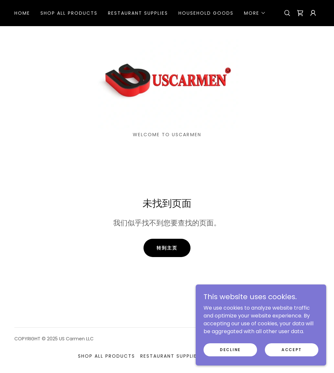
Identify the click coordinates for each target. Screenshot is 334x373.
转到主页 (167, 248)
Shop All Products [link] (69, 13)
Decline (230, 349)
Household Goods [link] (206, 13)
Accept (291, 349)
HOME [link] (22, 13)
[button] (255, 13)
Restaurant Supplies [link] (138, 13)
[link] (300, 13)
